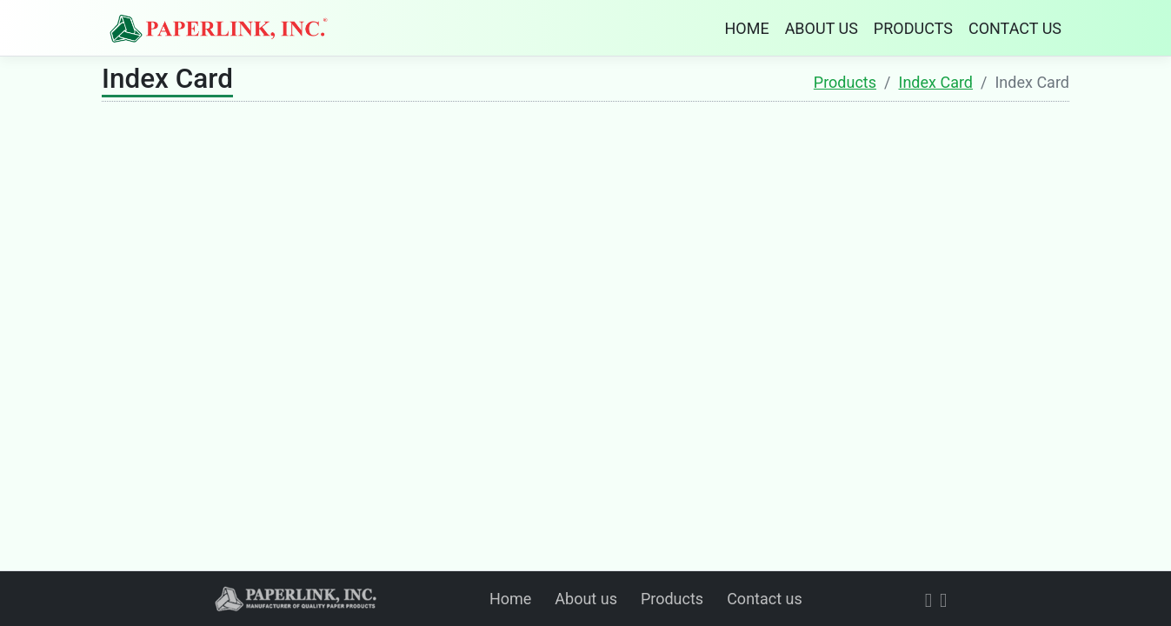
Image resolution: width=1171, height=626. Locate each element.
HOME (746, 28)
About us (586, 598)
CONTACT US (1014, 28)
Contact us (764, 598)
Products (845, 82)
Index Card (936, 82)
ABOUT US (821, 28)
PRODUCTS (913, 28)
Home (510, 598)
